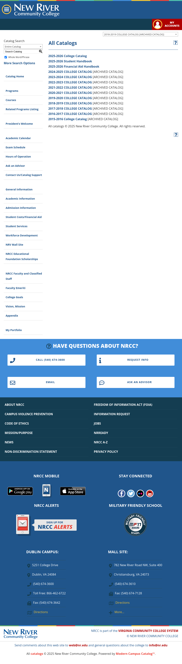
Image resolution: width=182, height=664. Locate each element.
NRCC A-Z (101, 442)
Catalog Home (15, 76)
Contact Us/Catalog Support (24, 175)
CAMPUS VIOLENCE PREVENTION (29, 414)
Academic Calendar (18, 138)
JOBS (97, 423)
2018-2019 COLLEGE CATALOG (70, 103)
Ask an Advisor (15, 166)
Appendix (12, 315)
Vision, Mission (15, 306)
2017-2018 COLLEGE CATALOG (70, 108)
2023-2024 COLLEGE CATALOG (70, 77)
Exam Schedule (15, 147)
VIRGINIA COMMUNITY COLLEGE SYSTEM (148, 631)
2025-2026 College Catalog (67, 56)
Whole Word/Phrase (18, 57)
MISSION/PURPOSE (19, 433)
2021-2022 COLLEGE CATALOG (70, 87)
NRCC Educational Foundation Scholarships (22, 256)
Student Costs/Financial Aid (24, 217)
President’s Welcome (19, 123)
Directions (41, 612)
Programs (12, 91)
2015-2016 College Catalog (67, 119)
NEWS (9, 442)
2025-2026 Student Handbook (70, 61)
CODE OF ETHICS (17, 423)
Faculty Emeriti (15, 288)
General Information (19, 189)
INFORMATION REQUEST (112, 414)
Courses (11, 100)
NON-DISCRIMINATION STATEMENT (31, 452)
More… (119, 612)
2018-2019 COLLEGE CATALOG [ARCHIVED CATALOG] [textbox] (134, 34)
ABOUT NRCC (14, 405)
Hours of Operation (18, 156)
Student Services (16, 226)
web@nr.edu (78, 645)
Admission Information (21, 208)
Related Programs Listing (22, 109)
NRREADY (101, 433)
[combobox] (140, 34)
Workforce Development (22, 235)
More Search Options (19, 63)
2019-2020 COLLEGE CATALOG (70, 98)
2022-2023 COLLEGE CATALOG (70, 82)
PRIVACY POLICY (106, 452)
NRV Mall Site (14, 244)
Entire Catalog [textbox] (13, 46)
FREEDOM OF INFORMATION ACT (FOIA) (123, 405)
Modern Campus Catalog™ (135, 654)
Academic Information (20, 198)
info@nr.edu (158, 645)
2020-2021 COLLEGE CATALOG (70, 93)
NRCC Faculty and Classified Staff (24, 276)
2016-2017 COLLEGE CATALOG (70, 114)
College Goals (14, 297)
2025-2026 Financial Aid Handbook (73, 66)
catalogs (37, 654)
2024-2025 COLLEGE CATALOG (70, 72)
